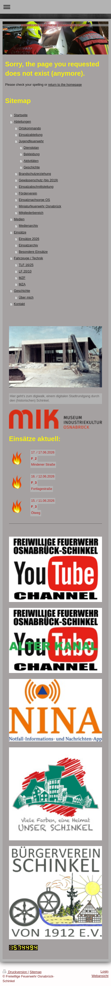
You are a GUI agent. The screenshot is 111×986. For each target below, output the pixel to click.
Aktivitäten (31, 161)
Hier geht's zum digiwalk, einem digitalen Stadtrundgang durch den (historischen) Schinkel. (54, 398)
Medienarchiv (28, 226)
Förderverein (28, 193)
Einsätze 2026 (29, 239)
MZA (22, 284)
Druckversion (15, 972)
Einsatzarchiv (28, 245)
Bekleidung (32, 154)
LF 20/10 (25, 271)
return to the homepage (65, 85)
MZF (22, 278)
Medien (19, 219)
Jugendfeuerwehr (31, 141)
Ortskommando (30, 128)
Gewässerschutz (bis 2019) (38, 180)
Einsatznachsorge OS (34, 200)
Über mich (26, 297)
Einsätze (20, 232)
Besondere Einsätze (33, 252)
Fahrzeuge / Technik (28, 258)
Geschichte (32, 167)
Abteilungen (22, 121)
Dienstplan (31, 148)
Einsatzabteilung (30, 135)
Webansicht (99, 976)
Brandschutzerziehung (35, 174)
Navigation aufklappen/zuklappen (55, 6)
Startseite (20, 115)
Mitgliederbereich (31, 213)
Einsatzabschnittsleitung (36, 187)
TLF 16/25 (26, 265)
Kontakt (19, 304)
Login (104, 971)
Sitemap (35, 972)
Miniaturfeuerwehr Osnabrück (40, 206)
